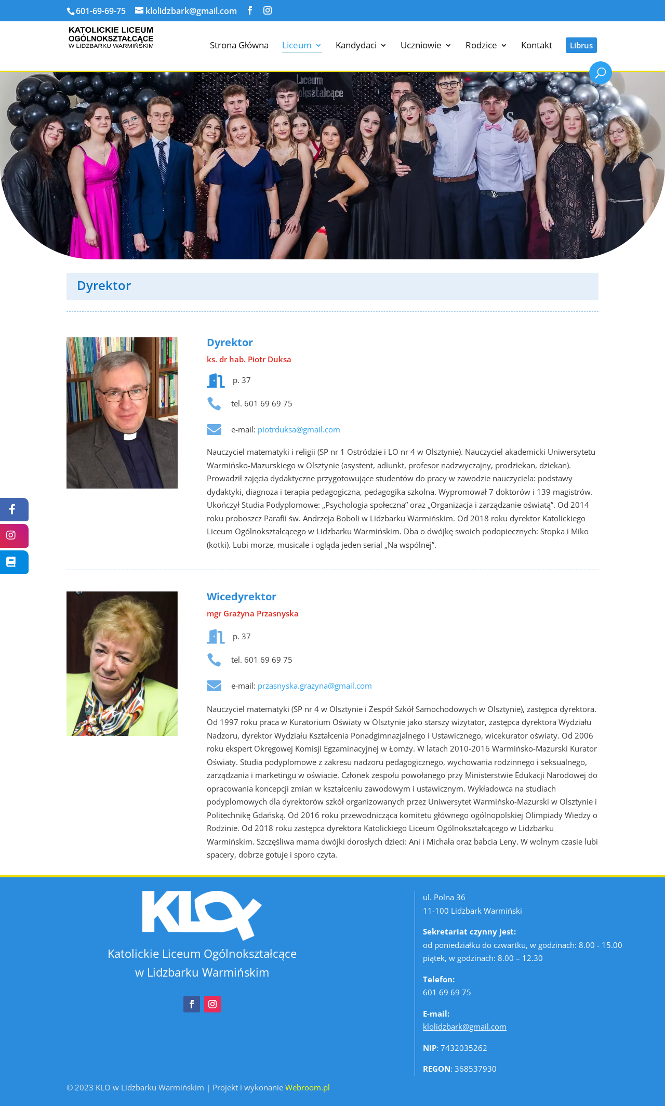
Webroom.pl (307, 1087)
